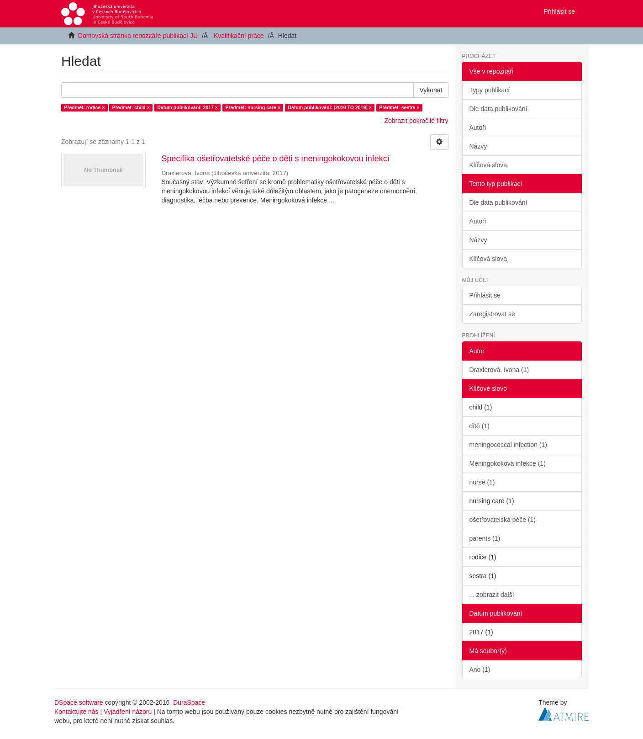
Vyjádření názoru (128, 711)
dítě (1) (479, 426)
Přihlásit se (485, 295)
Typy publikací (489, 90)
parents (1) (485, 538)
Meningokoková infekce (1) (507, 463)
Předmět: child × (131, 107)
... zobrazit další (491, 594)
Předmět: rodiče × (84, 107)
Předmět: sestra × (399, 107)
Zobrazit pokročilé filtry (416, 120)
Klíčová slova (488, 165)
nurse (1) (482, 482)
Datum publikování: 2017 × (187, 107)
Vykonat (430, 90)
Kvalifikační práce (239, 35)
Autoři (477, 127)
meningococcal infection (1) (508, 444)
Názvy (478, 146)
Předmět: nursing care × (252, 107)
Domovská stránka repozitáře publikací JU (138, 35)
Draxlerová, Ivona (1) (499, 369)
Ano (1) (479, 669)
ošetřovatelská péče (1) (502, 519)
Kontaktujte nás (76, 711)
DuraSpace (189, 702)
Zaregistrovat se (492, 314)
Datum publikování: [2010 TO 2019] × (329, 107)
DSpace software (78, 702)
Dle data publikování (498, 108)
